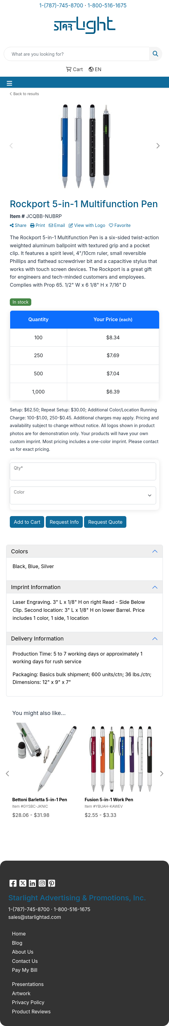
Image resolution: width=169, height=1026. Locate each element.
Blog (17, 943)
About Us (22, 952)
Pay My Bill (24, 970)
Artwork (21, 993)
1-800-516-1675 (107, 5)
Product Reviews (31, 1011)
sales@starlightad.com (34, 917)
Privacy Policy (28, 1002)
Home (19, 934)
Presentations (28, 984)
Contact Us (25, 961)
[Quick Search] (76, 54)
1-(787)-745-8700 (61, 5)
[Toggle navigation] (9, 83)
